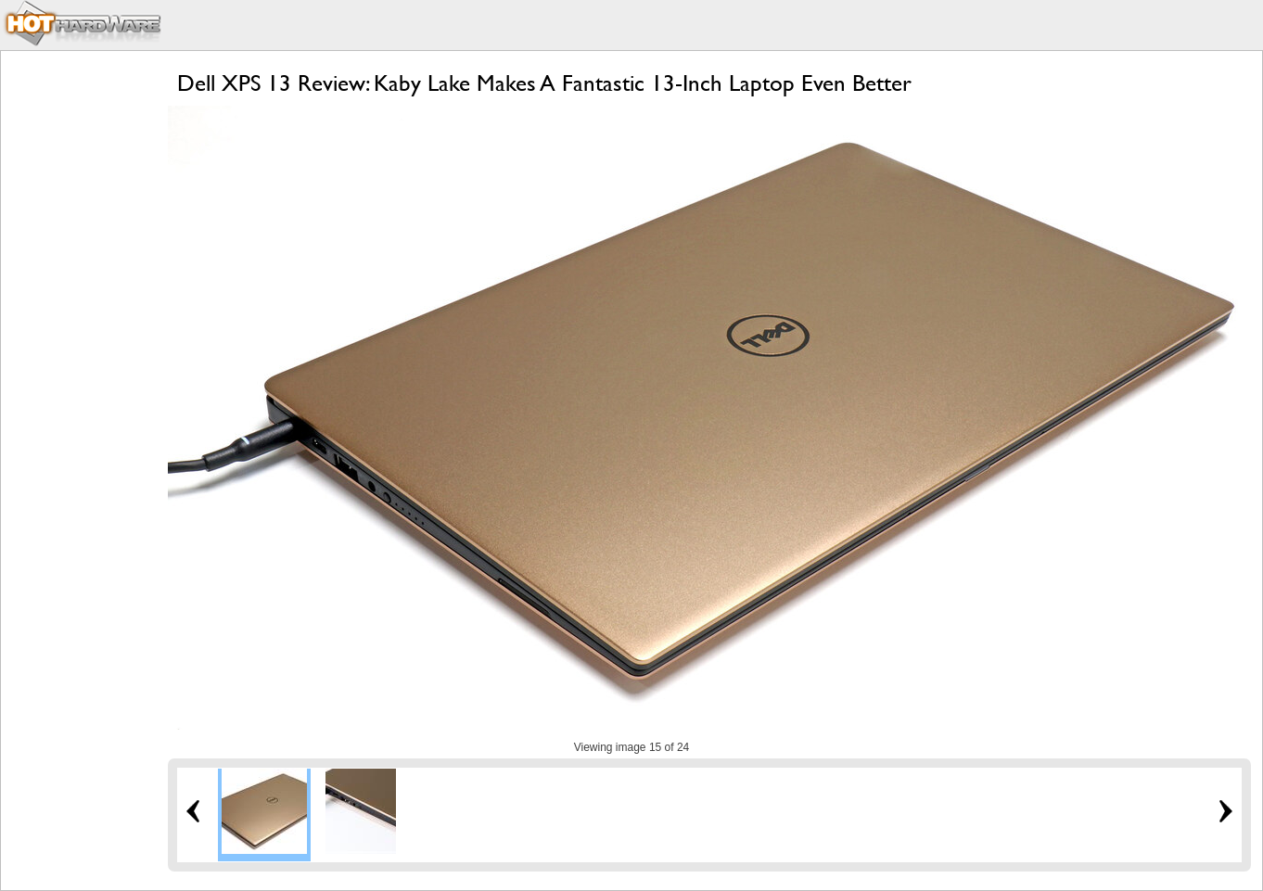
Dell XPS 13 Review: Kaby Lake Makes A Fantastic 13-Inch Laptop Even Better (544, 83)
